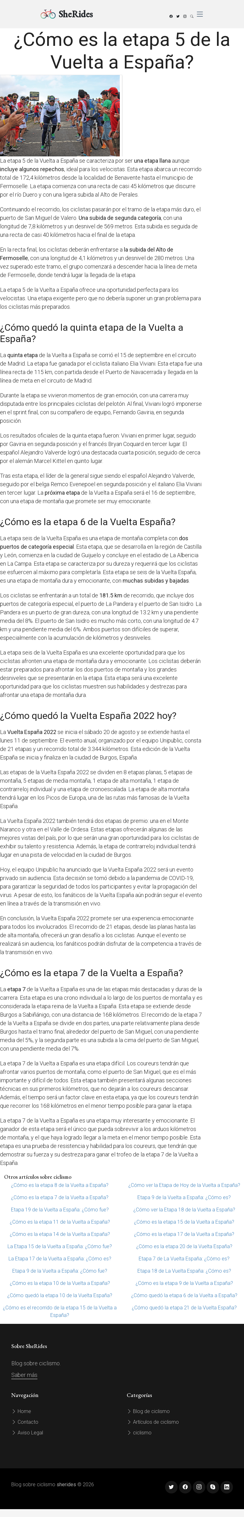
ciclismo (139, 1433)
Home (21, 1411)
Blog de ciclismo (148, 1411)
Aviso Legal (27, 1433)
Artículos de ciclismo (153, 1422)
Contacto (24, 1422)
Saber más (24, 1375)
